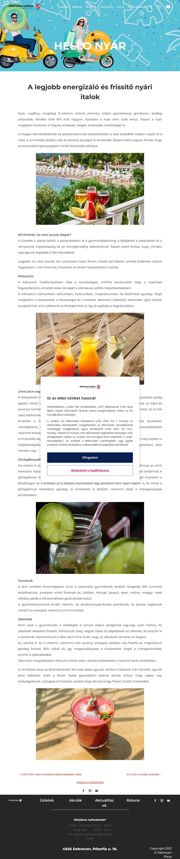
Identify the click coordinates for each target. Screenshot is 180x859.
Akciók (77, 7)
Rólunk (91, 7)
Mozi (120, 7)
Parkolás (106, 7)
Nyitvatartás (137, 7)
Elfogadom (90, 457)
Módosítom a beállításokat (90, 470)
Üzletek (62, 7)
